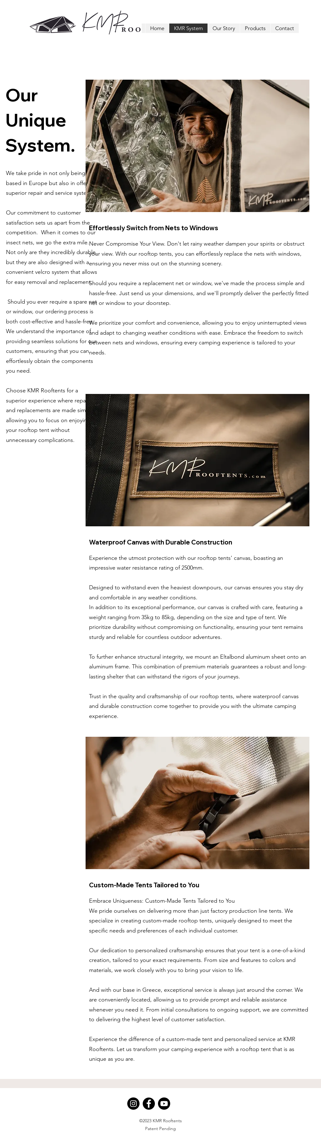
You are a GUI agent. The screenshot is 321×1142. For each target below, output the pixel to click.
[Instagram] (133, 1103)
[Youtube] (164, 1103)
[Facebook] (149, 1103)
